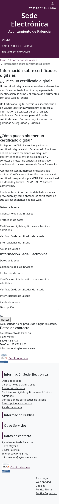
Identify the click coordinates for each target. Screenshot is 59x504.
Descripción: (7, 307)
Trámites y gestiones (16, 52)
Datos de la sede (10, 207)
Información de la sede (23, 60)
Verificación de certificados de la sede (22, 236)
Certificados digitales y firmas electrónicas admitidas (25, 228)
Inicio (6, 39)
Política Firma (44, 489)
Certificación (15, 358)
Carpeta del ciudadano (17, 46)
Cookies (40, 485)
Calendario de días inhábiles (16, 213)
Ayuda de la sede (10, 249)
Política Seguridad (46, 493)
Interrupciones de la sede (15, 242)
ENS (26, 358)
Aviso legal (42, 478)
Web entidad (43, 482)
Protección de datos (11, 220)
